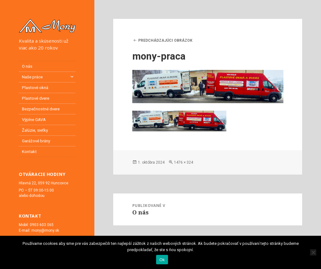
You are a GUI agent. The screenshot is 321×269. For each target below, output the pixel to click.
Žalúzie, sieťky (35, 130)
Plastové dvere (35, 98)
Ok (162, 259)
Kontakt (29, 151)
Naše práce (32, 77)
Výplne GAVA (34, 119)
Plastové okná (35, 87)
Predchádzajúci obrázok (165, 40)
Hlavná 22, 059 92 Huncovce (43, 183)
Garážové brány (36, 141)
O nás (27, 66)
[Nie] (313, 252)
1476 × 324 (183, 162)
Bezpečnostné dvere (41, 109)
